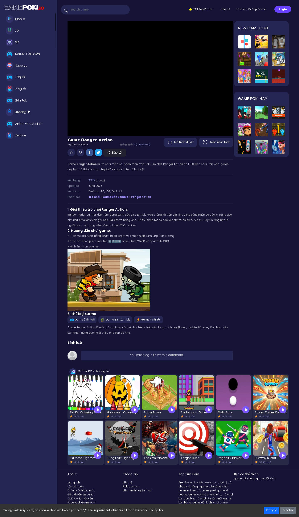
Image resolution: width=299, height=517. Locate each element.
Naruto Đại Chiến (23, 54)
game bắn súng (210, 486)
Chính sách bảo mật (81, 490)
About (72, 474)
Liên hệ (225, 9)
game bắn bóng (244, 478)
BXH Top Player (200, 9)
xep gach (74, 482)
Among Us (18, 112)
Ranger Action (141, 197)
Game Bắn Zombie (115, 197)
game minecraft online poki (197, 490)
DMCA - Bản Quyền (80, 498)
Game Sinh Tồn (148, 319)
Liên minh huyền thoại (137, 490)
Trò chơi (183, 482)
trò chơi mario (211, 494)
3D (12, 42)
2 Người (16, 89)
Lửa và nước (76, 486)
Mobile (15, 19)
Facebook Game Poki (82, 502)
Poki (125, 486)
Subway (16, 65)
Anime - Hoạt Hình (24, 124)
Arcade (16, 135)
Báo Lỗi (114, 152)
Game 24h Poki (82, 319)
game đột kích (202, 502)
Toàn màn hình (216, 142)
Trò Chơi (94, 197)
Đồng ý (271, 510)
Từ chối (287, 510)
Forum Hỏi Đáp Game (252, 9)
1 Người (15, 77)
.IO (12, 31)
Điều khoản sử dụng (80, 494)
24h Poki (16, 100)
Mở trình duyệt (179, 142)
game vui (194, 494)
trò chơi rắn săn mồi (208, 498)
